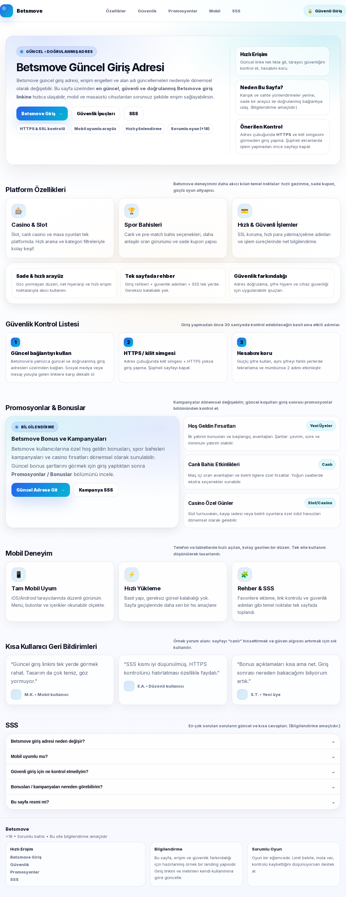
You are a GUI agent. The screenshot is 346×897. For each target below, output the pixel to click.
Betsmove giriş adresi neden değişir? (173, 741)
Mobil (214, 10)
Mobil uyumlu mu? (173, 756)
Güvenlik (147, 10)
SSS (236, 10)
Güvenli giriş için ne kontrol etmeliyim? (173, 771)
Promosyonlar (182, 10)
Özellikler (116, 10)
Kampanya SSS (96, 489)
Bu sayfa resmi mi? (173, 801)
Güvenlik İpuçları (96, 113)
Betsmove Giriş (42, 113)
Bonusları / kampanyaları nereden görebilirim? (173, 786)
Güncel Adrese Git (40, 489)
